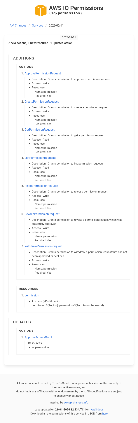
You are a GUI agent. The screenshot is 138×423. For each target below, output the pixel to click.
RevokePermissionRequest (42, 214)
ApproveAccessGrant (38, 337)
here (105, 413)
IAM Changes (17, 25)
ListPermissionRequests (40, 158)
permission (32, 295)
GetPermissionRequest (40, 129)
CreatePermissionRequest (42, 101)
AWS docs (97, 409)
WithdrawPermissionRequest (43, 246)
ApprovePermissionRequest (43, 73)
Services (37, 25)
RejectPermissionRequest (41, 186)
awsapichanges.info (76, 402)
